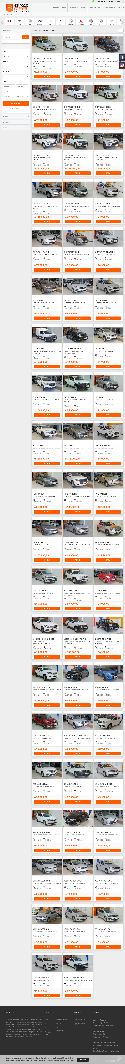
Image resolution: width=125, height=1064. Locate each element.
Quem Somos (73, 7)
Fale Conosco (61, 1024)
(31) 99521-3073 (80, 1020)
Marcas (16, 117)
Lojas (16, 128)
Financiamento (109, 7)
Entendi (83, 1059)
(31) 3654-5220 (79, 1024)
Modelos (16, 122)
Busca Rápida (16, 31)
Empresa (48, 1024)
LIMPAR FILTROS (15, 108)
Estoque (83, 7)
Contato (121, 7)
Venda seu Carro (95, 7)
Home (64, 7)
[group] (9, 22)
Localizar (15, 103)
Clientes (56, 7)
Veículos (48, 1028)
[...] (33, 1036)
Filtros (16, 47)
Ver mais (47, 76)
